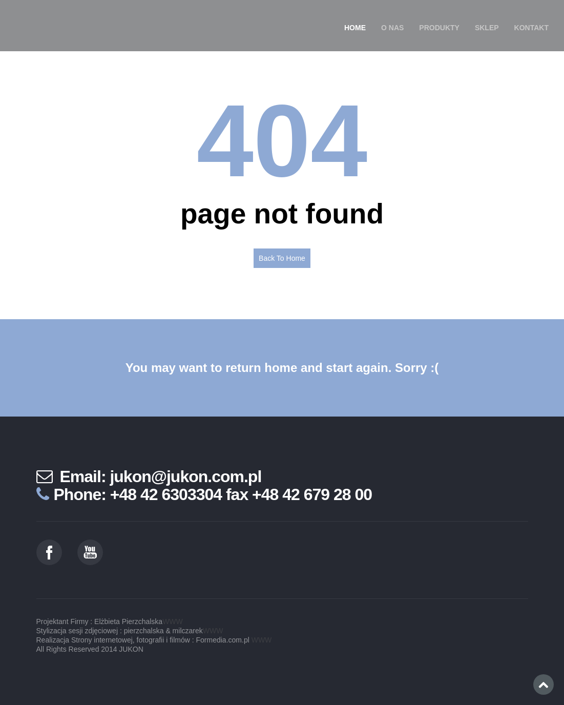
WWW (172, 621)
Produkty (439, 28)
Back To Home (282, 258)
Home (355, 28)
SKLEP (487, 28)
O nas (392, 28)
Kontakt (531, 28)
